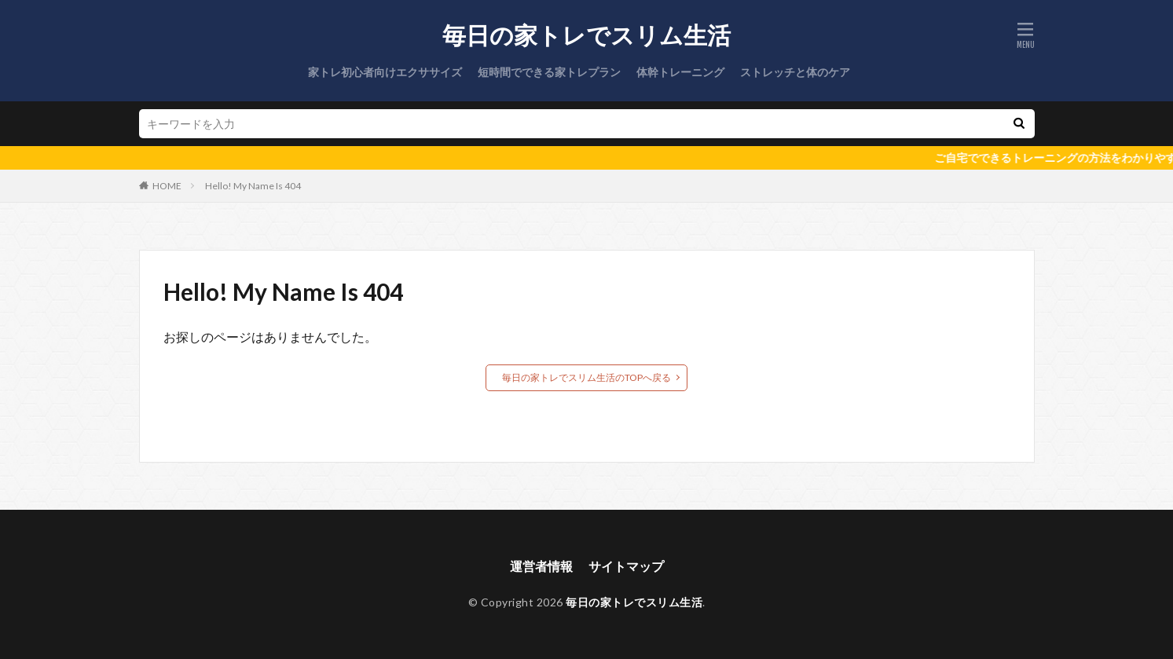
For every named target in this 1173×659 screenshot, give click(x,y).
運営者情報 (541, 565)
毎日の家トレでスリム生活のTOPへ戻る (586, 377)
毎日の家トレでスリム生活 (586, 35)
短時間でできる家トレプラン (549, 72)
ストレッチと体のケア (795, 72)
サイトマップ (626, 565)
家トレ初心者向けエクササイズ (385, 72)
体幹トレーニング (680, 72)
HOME (166, 186)
